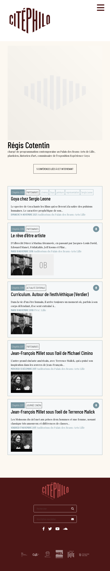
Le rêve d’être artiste (28, 235)
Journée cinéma (34, 405)
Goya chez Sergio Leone (30, 198)
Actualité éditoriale (36, 287)
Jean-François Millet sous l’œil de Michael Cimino (52, 353)
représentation (72, 192)
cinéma (44, 192)
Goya (52, 192)
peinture (60, 192)
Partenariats (32, 192)
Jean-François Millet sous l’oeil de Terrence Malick (53, 411)
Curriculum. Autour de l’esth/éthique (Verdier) (50, 294)
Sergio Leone (86, 192)
